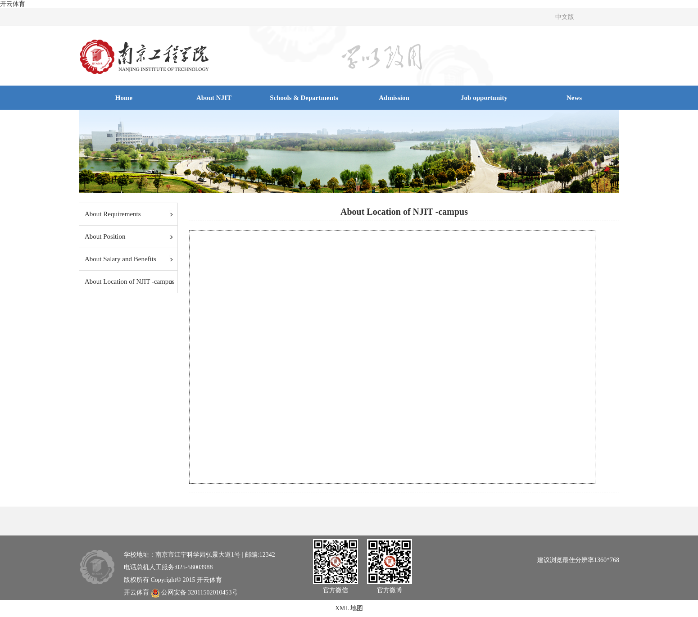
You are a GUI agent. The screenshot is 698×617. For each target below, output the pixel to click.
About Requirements (113, 214)
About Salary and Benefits (120, 259)
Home (123, 97)
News (574, 97)
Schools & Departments (304, 97)
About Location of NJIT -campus (130, 281)
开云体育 (12, 3)
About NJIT (213, 97)
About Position (105, 236)
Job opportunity (484, 97)
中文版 (564, 17)
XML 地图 (349, 608)
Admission (394, 97)
